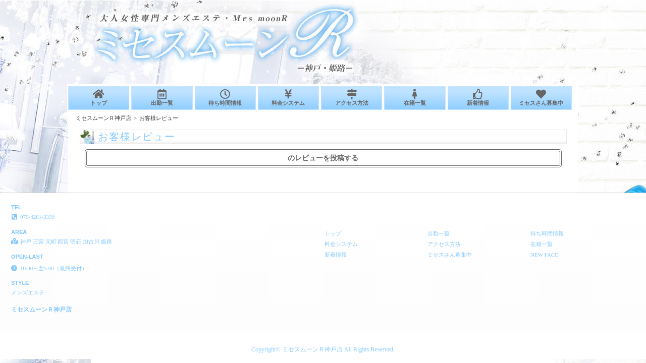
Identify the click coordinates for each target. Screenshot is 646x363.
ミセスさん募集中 (541, 97)
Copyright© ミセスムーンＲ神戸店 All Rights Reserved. (323, 349)
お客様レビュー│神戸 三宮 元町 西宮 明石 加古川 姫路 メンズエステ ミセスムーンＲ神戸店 (522, 4)
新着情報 (478, 97)
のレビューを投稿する (323, 158)
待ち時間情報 (225, 97)
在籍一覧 (414, 97)
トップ (98, 97)
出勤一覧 (161, 97)
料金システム (288, 97)
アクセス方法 (351, 97)
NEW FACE (544, 255)
